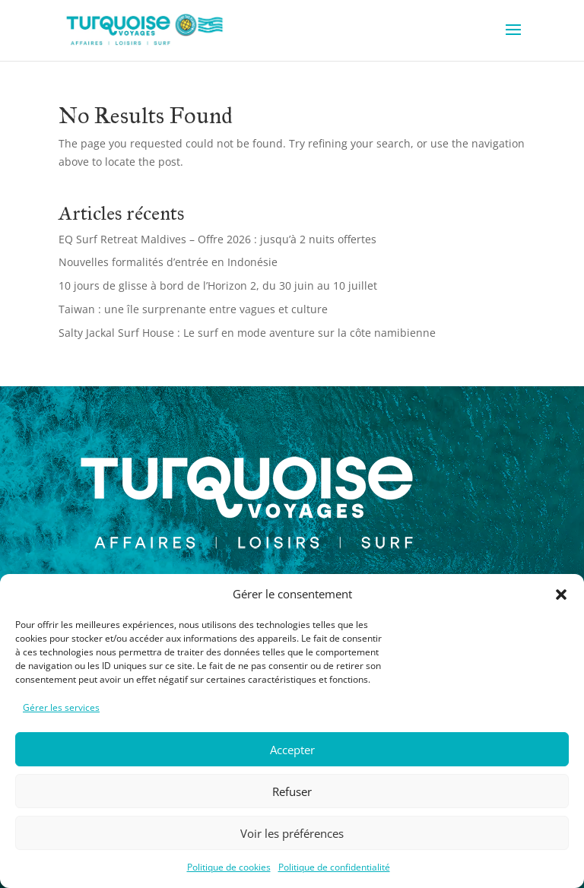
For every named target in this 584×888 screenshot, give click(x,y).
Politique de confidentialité (334, 867)
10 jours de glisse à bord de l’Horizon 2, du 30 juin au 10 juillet (218, 285)
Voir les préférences (292, 833)
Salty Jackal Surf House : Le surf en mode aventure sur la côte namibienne (247, 332)
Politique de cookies (229, 867)
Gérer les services (61, 707)
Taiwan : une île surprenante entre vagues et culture (193, 309)
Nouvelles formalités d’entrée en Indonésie (168, 262)
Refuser (292, 791)
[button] (561, 594)
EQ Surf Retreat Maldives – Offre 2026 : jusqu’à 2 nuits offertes (217, 239)
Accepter (292, 749)
